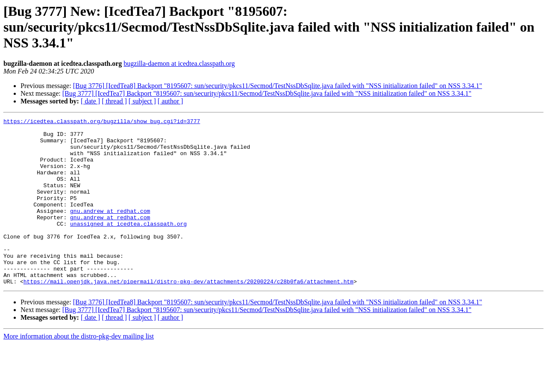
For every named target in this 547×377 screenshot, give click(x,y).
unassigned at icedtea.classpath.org (128, 245)
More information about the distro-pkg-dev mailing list (78, 369)
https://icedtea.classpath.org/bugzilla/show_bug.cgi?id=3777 (101, 122)
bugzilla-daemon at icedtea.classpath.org (179, 63)
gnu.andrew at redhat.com (110, 230)
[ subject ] (142, 101)
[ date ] (90, 101)
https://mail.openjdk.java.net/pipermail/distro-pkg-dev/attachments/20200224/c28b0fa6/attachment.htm (188, 314)
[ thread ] (114, 101)
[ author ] (170, 101)
